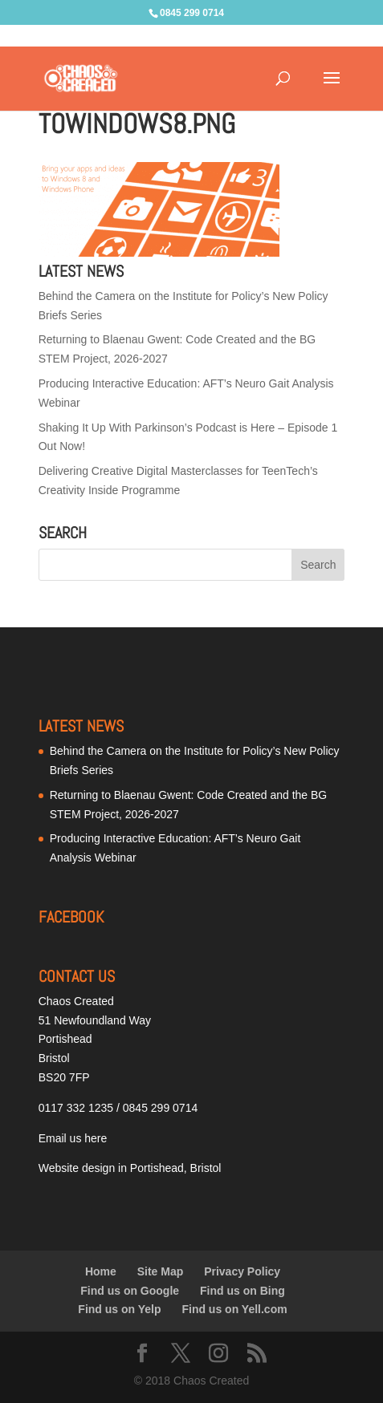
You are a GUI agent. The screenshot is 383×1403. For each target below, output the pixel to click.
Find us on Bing (242, 1290)
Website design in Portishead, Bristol (130, 1168)
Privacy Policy (242, 1271)
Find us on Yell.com (234, 1309)
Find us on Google (129, 1290)
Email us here (73, 1138)
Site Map (160, 1271)
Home (100, 1271)
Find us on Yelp (119, 1309)
